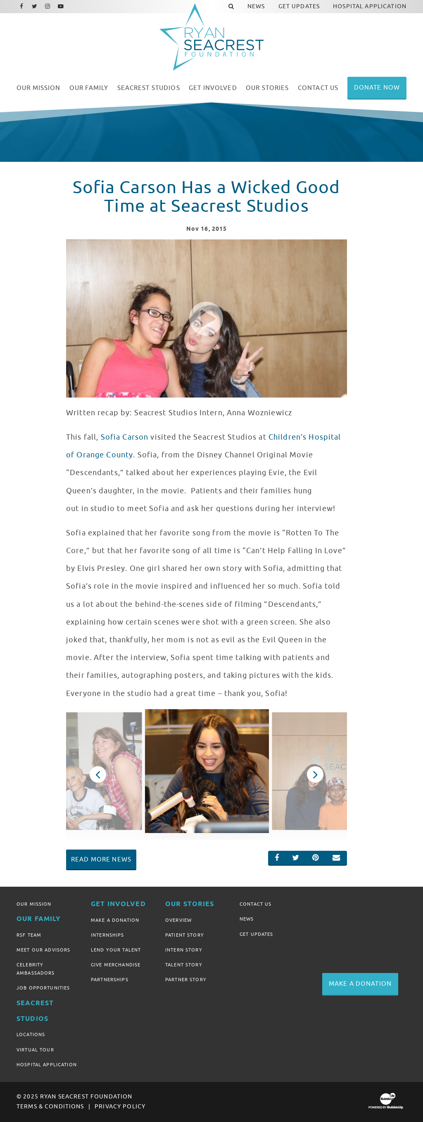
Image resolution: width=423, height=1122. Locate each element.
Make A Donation (115, 920)
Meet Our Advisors (43, 950)
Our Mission (34, 904)
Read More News (101, 859)
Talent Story (183, 965)
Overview (178, 920)
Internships (107, 935)
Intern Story (183, 950)
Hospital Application (47, 1065)
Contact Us (255, 904)
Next (315, 774)
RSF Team (29, 935)
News (247, 919)
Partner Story (186, 979)
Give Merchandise (115, 965)
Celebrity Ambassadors (36, 969)
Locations (31, 1034)
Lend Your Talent (116, 950)
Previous (98, 774)
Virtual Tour (35, 1050)
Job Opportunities (43, 988)
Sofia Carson (123, 437)
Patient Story (184, 935)
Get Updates (256, 934)
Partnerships (109, 979)
